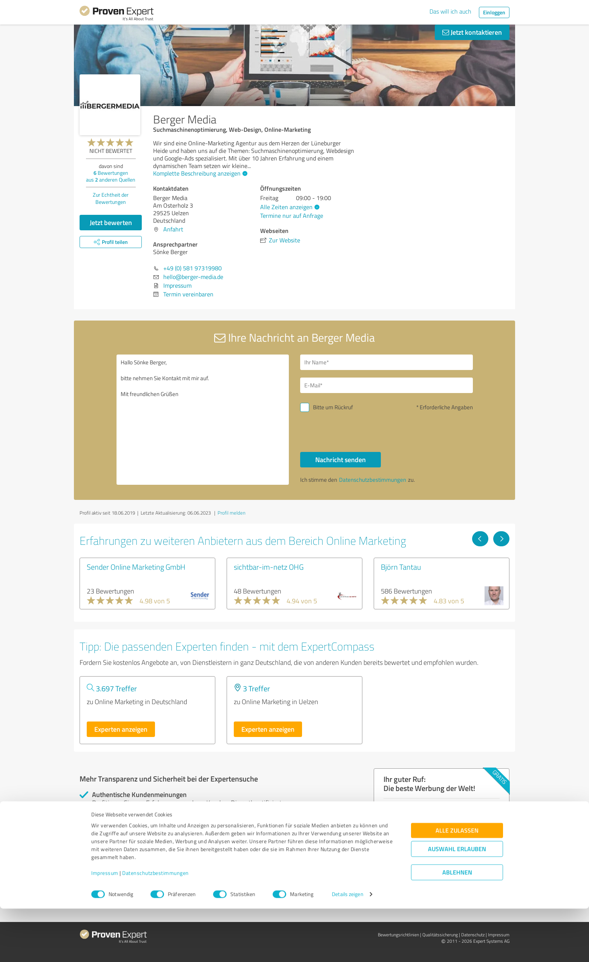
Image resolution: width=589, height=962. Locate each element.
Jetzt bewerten (111, 222)
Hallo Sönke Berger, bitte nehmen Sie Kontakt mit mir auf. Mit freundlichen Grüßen (203, 420)
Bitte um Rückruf (333, 407)
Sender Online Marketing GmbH (136, 566)
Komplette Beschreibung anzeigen (199, 173)
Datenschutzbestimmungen (155, 926)
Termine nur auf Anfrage (291, 215)
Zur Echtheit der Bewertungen (111, 198)
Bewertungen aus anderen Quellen (110, 176)
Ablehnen (457, 926)
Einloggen (494, 12)
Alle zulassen (457, 884)
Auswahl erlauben (457, 902)
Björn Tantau (401, 566)
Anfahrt (173, 229)
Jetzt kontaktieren (472, 32)
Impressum (104, 926)
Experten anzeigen (120, 729)
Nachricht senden (340, 459)
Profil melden (231, 512)
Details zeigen (347, 947)
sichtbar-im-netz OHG (269, 566)
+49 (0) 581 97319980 (192, 268)
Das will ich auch (450, 11)
